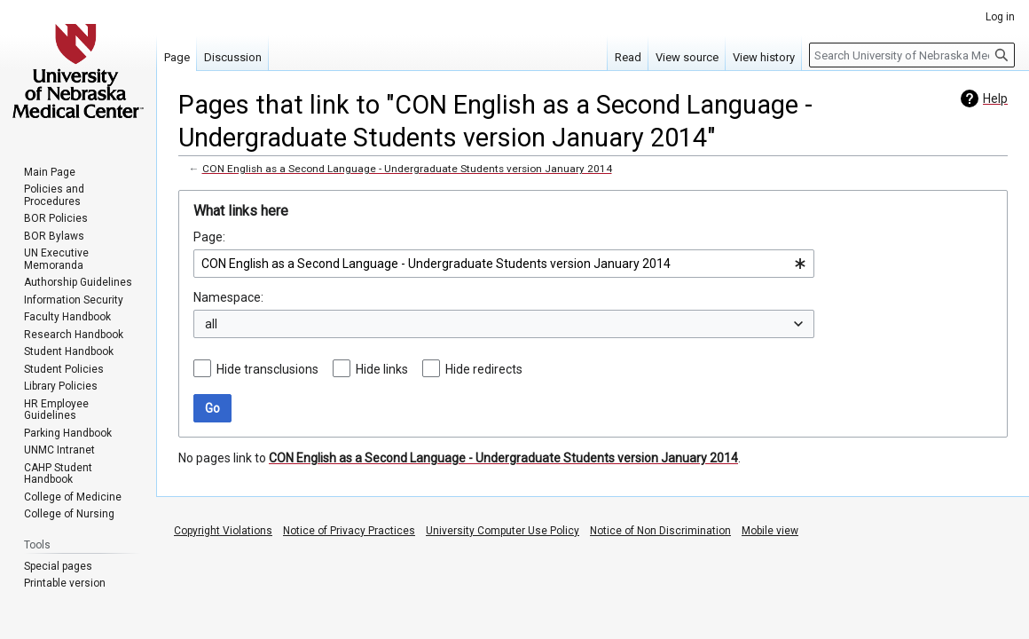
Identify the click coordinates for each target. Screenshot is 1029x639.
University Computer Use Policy (502, 531)
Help (995, 98)
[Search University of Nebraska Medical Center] (912, 55)
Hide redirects (483, 369)
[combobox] (503, 263)
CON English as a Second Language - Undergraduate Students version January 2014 (407, 168)
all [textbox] (211, 324)
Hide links (382, 369)
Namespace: (228, 297)
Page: (209, 237)
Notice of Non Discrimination (660, 531)
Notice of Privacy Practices (349, 531)
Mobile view (770, 531)
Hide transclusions (267, 369)
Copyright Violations (223, 531)
